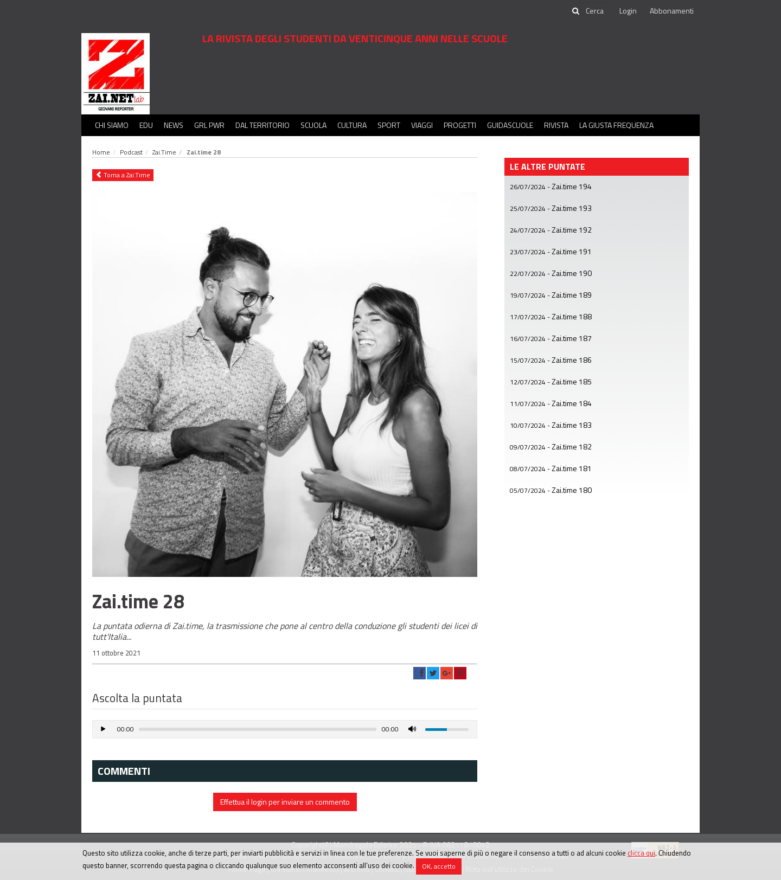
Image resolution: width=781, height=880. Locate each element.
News (173, 125)
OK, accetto (439, 866)
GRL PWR (209, 125)
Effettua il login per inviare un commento (285, 801)
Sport (388, 125)
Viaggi (422, 125)
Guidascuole (510, 125)
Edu (146, 125)
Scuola (313, 125)
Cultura (352, 125)
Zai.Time (164, 152)
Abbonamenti (672, 10)
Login (628, 10)
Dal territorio (262, 125)
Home (101, 152)
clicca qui (641, 852)
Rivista (556, 125)
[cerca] (595, 11)
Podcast (131, 152)
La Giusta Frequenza (616, 125)
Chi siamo (112, 125)
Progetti (460, 125)
